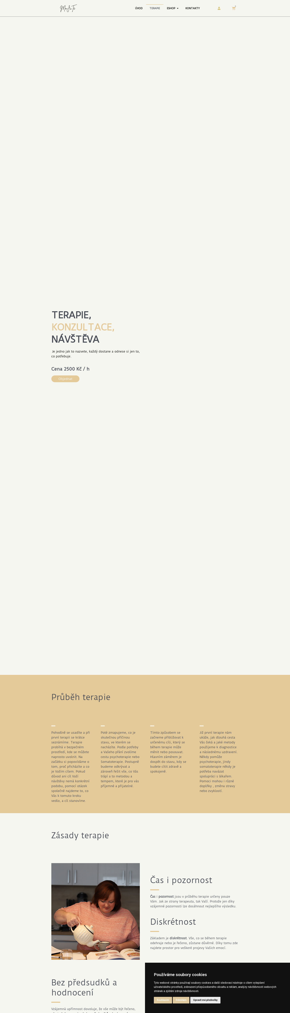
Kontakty (192, 8)
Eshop (172, 8)
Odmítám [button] (181, 1000)
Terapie (155, 8)
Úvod (139, 8)
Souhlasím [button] (163, 1000)
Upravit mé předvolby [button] (205, 1000)
